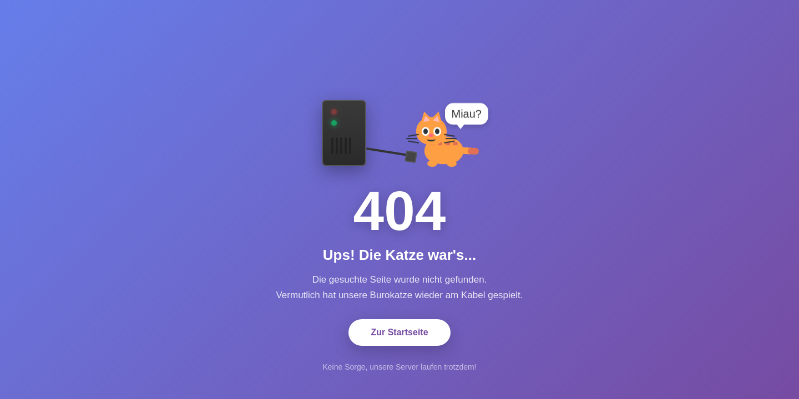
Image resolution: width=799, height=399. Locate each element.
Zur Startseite (399, 332)
